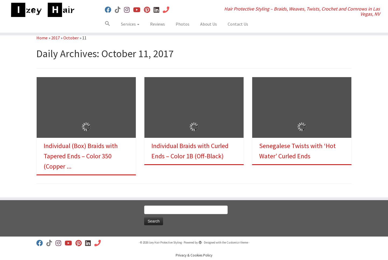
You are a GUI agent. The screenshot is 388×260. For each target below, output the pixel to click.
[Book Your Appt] (168, 10)
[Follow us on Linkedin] (158, 10)
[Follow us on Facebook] (110, 10)
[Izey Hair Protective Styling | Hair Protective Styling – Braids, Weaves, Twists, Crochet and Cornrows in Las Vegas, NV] (44, 10)
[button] (109, 24)
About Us (208, 24)
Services (130, 24)
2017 (55, 37)
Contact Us (238, 24)
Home (42, 37)
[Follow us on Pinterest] (149, 10)
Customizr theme (237, 242)
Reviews (157, 24)
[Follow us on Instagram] (128, 10)
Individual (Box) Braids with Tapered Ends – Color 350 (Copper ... (81, 156)
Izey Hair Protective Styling (165, 242)
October (71, 37)
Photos (182, 24)
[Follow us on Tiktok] (119, 10)
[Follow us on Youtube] (138, 10)
